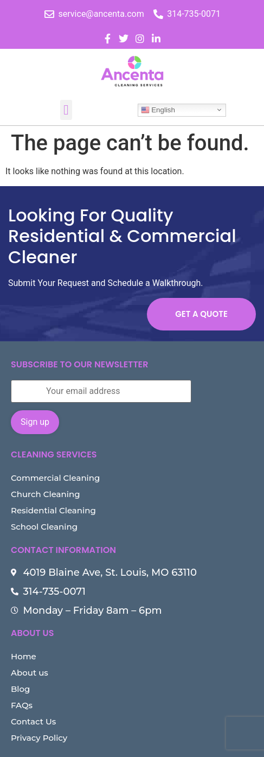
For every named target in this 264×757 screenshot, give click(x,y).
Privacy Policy (39, 738)
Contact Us (33, 721)
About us (29, 672)
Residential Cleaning (53, 510)
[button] (66, 110)
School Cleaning (44, 526)
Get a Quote (201, 314)
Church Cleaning (45, 494)
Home (23, 656)
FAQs (22, 705)
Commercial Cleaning (55, 478)
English (158, 109)
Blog (20, 689)
